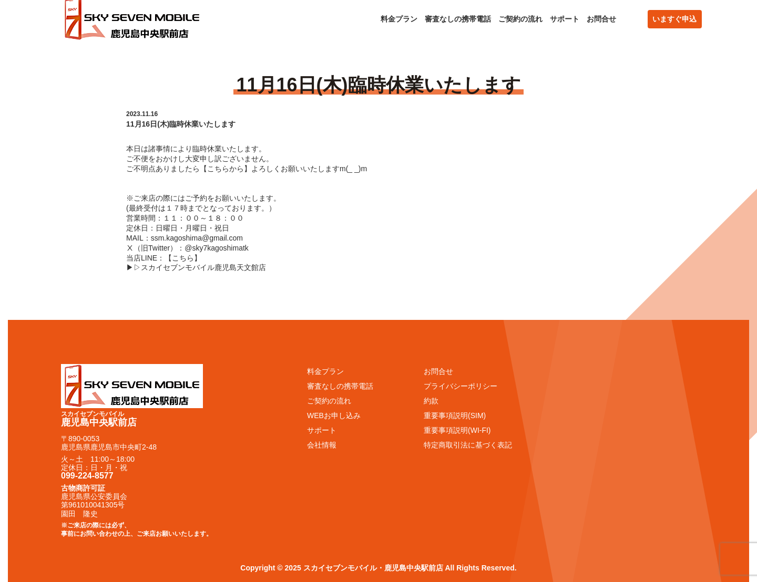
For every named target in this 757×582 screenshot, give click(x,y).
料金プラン (399, 19)
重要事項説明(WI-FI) (457, 430)
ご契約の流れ (520, 19)
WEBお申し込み (334, 415)
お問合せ (601, 19)
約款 (431, 401)
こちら (183, 258)
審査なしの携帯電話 (458, 19)
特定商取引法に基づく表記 (468, 445)
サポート (564, 19)
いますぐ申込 (674, 19)
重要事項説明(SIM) (455, 415)
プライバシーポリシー (460, 386)
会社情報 (321, 445)
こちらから (225, 168)
